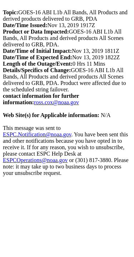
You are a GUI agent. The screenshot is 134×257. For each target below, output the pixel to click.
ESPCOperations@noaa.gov (35, 160)
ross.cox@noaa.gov (56, 102)
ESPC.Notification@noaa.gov (37, 134)
